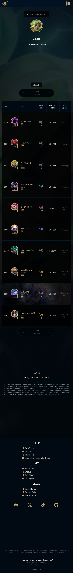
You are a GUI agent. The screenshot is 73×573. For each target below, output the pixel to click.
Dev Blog (29, 475)
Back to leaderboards (36, 14)
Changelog (29, 478)
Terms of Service (32, 495)
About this (29, 468)
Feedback (29, 454)
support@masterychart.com (37, 458)
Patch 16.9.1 (31, 562)
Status (28, 472)
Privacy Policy (31, 492)
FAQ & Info (29, 448)
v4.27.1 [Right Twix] (45, 560)
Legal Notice (30, 489)
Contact (28, 451)
